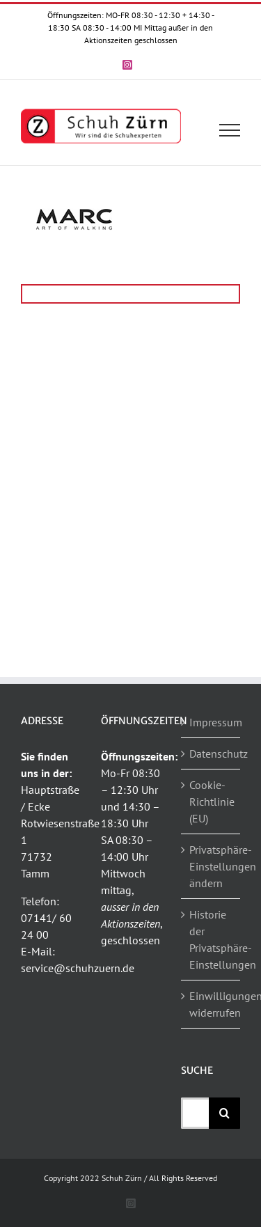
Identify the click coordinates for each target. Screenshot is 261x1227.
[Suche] (224, 1113)
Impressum (211, 722)
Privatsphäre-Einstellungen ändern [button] (211, 866)
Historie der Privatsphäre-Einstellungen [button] (211, 939)
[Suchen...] (195, 1113)
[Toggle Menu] (230, 130)
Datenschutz (211, 753)
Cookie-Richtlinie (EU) (211, 801)
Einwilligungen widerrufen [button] (211, 1004)
